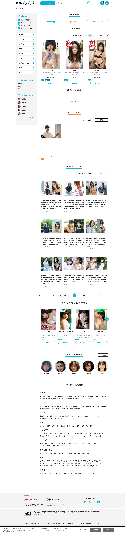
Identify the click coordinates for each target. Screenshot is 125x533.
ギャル (97, 436)
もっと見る (103, 355)
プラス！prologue (58, 416)
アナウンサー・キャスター (76, 463)
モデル (77, 461)
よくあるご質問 (79, 523)
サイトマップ (98, 523)
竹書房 (50, 399)
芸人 (70, 466)
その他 (21, 72)
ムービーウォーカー (85, 399)
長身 (100, 433)
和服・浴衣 (87, 426)
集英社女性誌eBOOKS (47, 409)
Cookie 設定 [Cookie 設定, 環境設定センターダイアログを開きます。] (83, 529)
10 (65, 295)
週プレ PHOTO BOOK (46, 406)
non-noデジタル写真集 (97, 406)
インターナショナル (84, 436)
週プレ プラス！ (25, 25)
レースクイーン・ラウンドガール (53, 463)
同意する (108, 529)
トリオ (52, 453)
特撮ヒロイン (46, 466)
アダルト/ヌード (91, 466)
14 (84, 295)
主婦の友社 (97, 396)
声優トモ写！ (44, 418)
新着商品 (20, 83)
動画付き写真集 (70, 416)
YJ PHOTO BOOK (59, 406)
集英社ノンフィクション (61, 409)
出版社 (21, 34)
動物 (81, 473)
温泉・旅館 (83, 453)
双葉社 (76, 399)
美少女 (45, 443)
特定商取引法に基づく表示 (58, 523)
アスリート (80, 466)
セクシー (102, 443)
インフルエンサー (96, 463)
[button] (107, 319)
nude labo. (58, 418)
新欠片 (61, 399)
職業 (20, 68)
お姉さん (55, 443)
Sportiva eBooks (75, 409)
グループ (62, 453)
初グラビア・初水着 (58, 473)
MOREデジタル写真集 (83, 406)
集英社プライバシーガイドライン (40, 523)
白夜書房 (71, 399)
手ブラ (45, 473)
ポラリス (52, 418)
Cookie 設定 (70, 523)
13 (79, 295)
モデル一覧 (30, 117)
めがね (75, 426)
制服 (56, 426)
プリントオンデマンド (95, 416)
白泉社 (65, 399)
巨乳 (58, 433)
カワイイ (90, 443)
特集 (19, 89)
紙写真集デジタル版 (46, 416)
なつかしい (78, 443)
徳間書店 (55, 399)
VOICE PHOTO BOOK (81, 416)
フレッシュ (56, 436)
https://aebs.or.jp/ (38, 514)
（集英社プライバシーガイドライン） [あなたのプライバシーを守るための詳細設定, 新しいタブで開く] (11, 531)
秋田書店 (43, 396)
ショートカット (79, 433)
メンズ (72, 473)
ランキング (21, 86)
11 (69, 295)
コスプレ (45, 426)
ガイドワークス (51, 396)
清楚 (44, 446)
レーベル (21, 39)
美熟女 (66, 443)
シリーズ (21, 44)
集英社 (91, 396)
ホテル (72, 453)
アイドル (57, 461)
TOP (17, 8)
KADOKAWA (60, 396)
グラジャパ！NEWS (26, 28)
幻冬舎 (86, 396)
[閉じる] (122, 530)
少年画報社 (43, 399)
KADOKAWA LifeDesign (72, 396)
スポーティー (68, 436)
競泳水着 (65, 426)
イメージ (21, 58)
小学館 (104, 396)
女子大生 (96, 461)
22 (95, 295)
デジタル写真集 (25, 20)
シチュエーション (24, 63)
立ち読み (51, 83)
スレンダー (46, 433)
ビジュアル (22, 53)
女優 (68, 461)
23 (100, 295)
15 (88, 295)
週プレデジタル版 (26, 23)
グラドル (46, 461)
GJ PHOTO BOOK (70, 406)
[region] (62, 529)
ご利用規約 (26, 523)
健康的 (45, 436)
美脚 (92, 433)
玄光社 (82, 396)
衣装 (20, 49)
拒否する (95, 529)
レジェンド (60, 466)
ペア (43, 453)
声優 (87, 461)
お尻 (67, 433)
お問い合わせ (89, 523)
